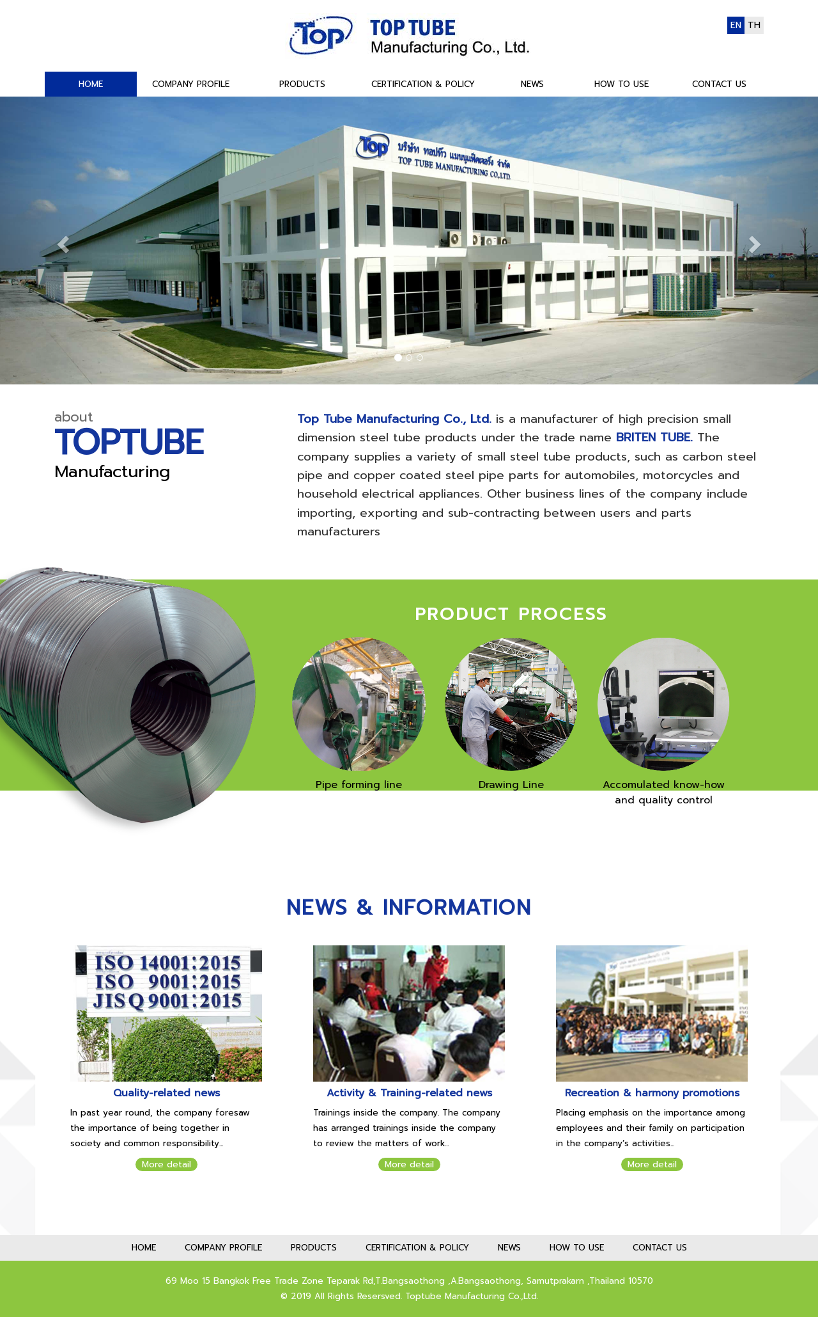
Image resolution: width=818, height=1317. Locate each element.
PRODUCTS (302, 84)
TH (754, 25)
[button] (61, 240)
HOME (91, 84)
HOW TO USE (621, 84)
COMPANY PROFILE (190, 84)
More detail (166, 1164)
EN (735, 25)
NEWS (532, 84)
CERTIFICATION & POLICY (423, 84)
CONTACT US (719, 84)
